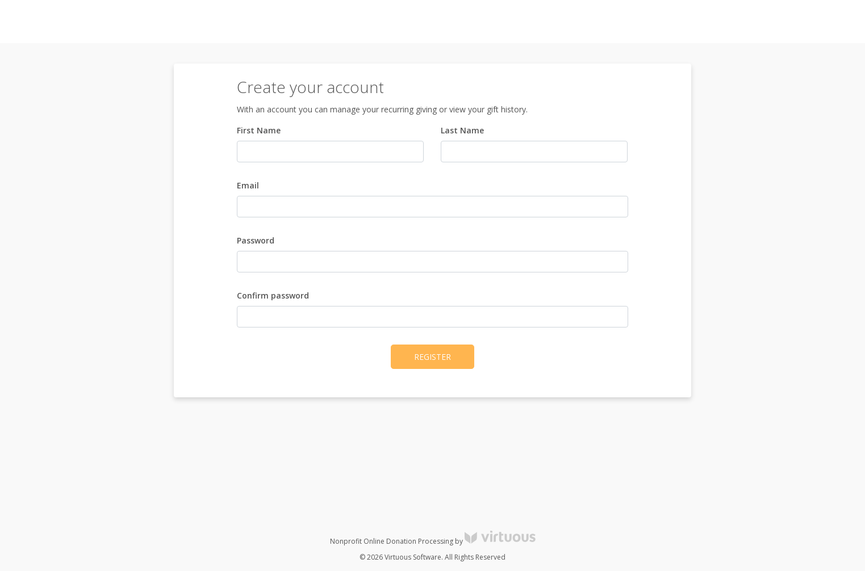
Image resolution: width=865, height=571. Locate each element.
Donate (836, 21)
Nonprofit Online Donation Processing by (433, 541)
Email (248, 185)
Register (794, 21)
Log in (753, 21)
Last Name (462, 130)
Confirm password (273, 295)
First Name (259, 130)
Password (255, 240)
